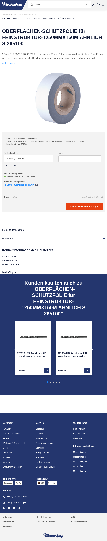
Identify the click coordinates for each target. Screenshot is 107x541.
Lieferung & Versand (46, 522)
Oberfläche (7, 453)
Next (92, 350)
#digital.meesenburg (45, 443)
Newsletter (77, 438)
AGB (73, 517)
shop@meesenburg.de (14, 502)
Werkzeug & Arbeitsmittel (14, 443)
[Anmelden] (93, 4)
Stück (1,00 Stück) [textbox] (15, 158)
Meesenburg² (42, 438)
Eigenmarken (79, 433)
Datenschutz (8, 522)
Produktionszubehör (11, 433)
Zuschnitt (40, 457)
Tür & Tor (7, 429)
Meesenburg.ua (80, 461)
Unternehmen (9, 517)
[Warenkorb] (98, 4)
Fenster (6, 438)
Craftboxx (40, 448)
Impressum (8, 527)
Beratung (40, 429)
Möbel (5, 448)
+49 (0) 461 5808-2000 (15, 496)
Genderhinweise (44, 517)
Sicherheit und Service (45, 467)
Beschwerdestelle (79, 522)
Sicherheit (7, 457)
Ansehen (21, 371)
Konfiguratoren (42, 453)
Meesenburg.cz (80, 452)
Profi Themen (79, 429)
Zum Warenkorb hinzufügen (84, 206)
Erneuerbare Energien (12, 467)
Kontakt (7, 490)
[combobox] (29, 158)
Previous (15, 350)
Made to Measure (43, 462)
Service (40, 423)
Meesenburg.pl (79, 471)
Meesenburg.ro (79, 457)
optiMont (39, 433)
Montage (6, 462)
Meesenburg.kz (80, 466)
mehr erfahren (9, 63)
